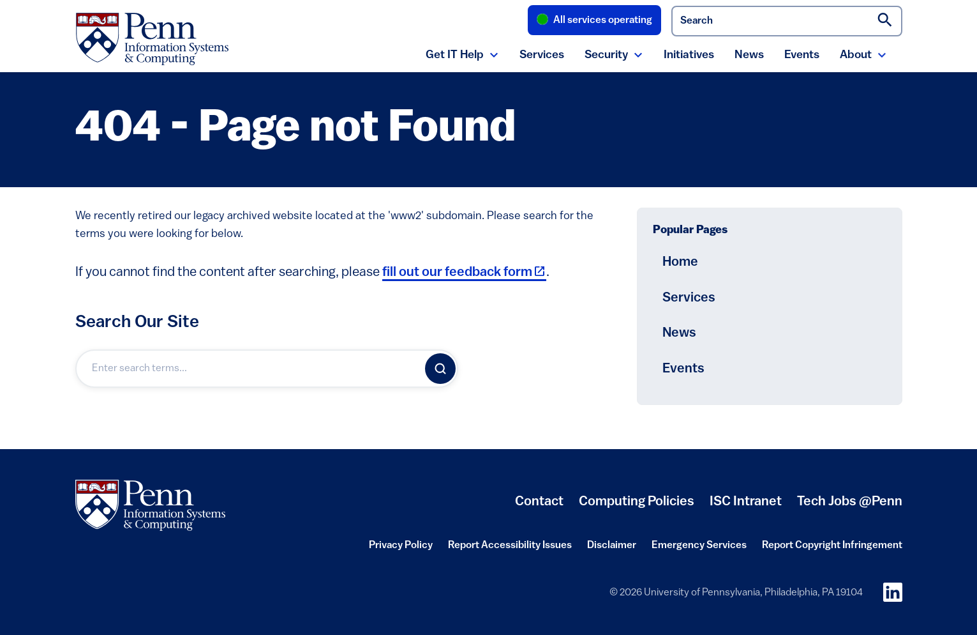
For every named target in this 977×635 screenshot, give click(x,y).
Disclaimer (611, 549)
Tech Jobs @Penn (849, 502)
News (749, 55)
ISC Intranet (746, 506)
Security (606, 55)
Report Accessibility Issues (510, 549)
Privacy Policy (401, 549)
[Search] (440, 368)
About (856, 55)
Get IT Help (455, 55)
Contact (539, 502)
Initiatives (689, 55)
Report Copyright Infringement (832, 549)
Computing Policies (636, 506)
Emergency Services (699, 549)
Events (801, 55)
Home (680, 262)
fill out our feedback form (464, 272)
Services (541, 55)
